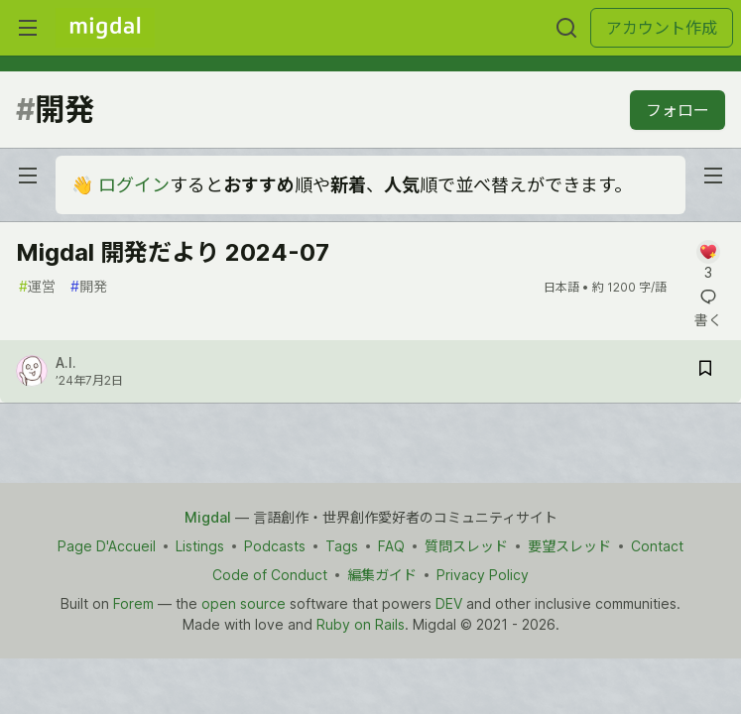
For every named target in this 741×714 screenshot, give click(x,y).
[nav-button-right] (713, 175)
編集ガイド (382, 574)
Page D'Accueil (107, 545)
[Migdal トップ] (105, 28)
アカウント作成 (661, 28)
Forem (133, 603)
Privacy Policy (482, 574)
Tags (341, 545)
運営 (37, 286)
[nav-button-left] (28, 175)
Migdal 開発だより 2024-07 (172, 252)
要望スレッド (569, 545)
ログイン (134, 185)
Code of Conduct (269, 574)
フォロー (677, 110)
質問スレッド (466, 545)
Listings (200, 545)
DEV (448, 603)
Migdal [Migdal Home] (208, 517)
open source (243, 603)
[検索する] (566, 28)
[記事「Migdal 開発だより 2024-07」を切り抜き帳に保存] (705, 371)
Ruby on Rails (360, 624)
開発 (88, 286)
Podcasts (275, 545)
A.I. (66, 362)
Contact (657, 545)
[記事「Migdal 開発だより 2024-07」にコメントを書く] (707, 261)
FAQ (391, 545)
